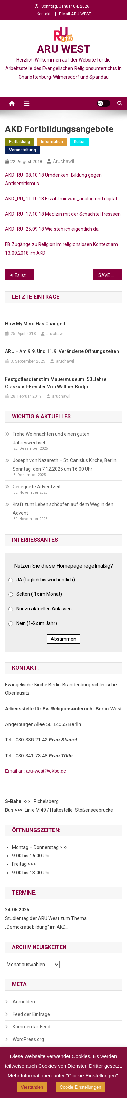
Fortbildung (19, 141)
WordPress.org (28, 1039)
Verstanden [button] (32, 1087)
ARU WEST (63, 49)
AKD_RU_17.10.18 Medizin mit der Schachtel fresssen (63, 214)
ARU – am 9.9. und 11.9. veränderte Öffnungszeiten (62, 351)
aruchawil (63, 161)
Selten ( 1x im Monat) (39, 594)
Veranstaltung (22, 150)
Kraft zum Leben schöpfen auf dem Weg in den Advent (63, 509)
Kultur (79, 141)
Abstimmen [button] (63, 639)
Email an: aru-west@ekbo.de (35, 771)
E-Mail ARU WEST (75, 13)
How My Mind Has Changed (35, 323)
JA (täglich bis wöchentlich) (45, 579)
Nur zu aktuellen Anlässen (44, 608)
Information (52, 141)
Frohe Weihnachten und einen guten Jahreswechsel (51, 438)
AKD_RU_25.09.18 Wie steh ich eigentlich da (52, 229)
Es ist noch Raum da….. (24, 275)
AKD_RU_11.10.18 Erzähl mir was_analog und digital (61, 198)
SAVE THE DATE (110, 275)
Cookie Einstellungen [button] (80, 1087)
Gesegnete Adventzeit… (38, 486)
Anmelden (24, 1001)
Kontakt (44, 13)
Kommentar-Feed (31, 1026)
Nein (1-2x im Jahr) (36, 623)
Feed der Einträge (31, 1014)
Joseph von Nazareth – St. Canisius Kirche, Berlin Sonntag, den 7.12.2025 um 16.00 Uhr (65, 465)
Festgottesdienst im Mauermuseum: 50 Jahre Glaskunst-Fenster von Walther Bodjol (55, 382)
